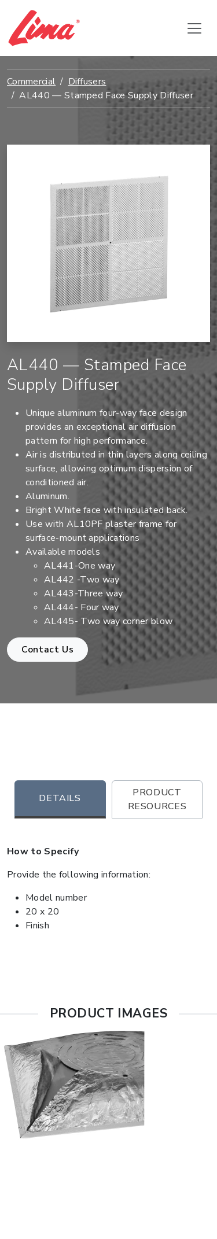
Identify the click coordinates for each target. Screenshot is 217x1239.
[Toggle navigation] (194, 28)
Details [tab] (59, 798)
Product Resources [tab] (157, 799)
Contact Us (47, 649)
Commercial (31, 81)
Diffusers (87, 81)
